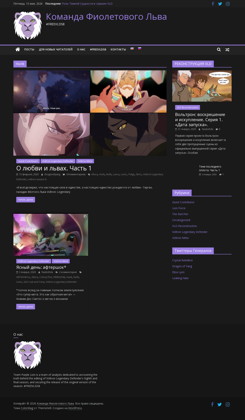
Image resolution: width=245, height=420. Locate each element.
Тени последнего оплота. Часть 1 (210, 168)
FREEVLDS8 (59, 277)
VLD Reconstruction (187, 107)
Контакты (118, 49)
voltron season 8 (37, 179)
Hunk (102, 174)
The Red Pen (180, 214)
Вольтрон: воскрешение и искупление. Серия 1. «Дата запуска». (200, 119)
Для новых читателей (56, 49)
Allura (94, 174)
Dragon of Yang (182, 266)
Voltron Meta (85, 161)
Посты (29, 49)
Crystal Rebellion (182, 260)
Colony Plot (45, 277)
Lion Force (178, 208)
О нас (81, 49)
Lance (116, 174)
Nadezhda (48, 272)
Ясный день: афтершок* (41, 267)
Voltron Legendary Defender (58, 161)
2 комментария (66, 272)
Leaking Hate (180, 278)
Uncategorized (181, 220)
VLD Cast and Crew (34, 282)
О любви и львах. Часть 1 (54, 168)
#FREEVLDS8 (98, 49)
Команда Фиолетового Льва (106, 16)
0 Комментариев (74, 174)
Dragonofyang (53, 174)
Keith (109, 174)
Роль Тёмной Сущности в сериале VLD (87, 3)
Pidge (131, 174)
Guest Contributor (28, 161)
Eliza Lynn (178, 272)
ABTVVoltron (23, 277)
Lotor (124, 174)
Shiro (139, 174)
